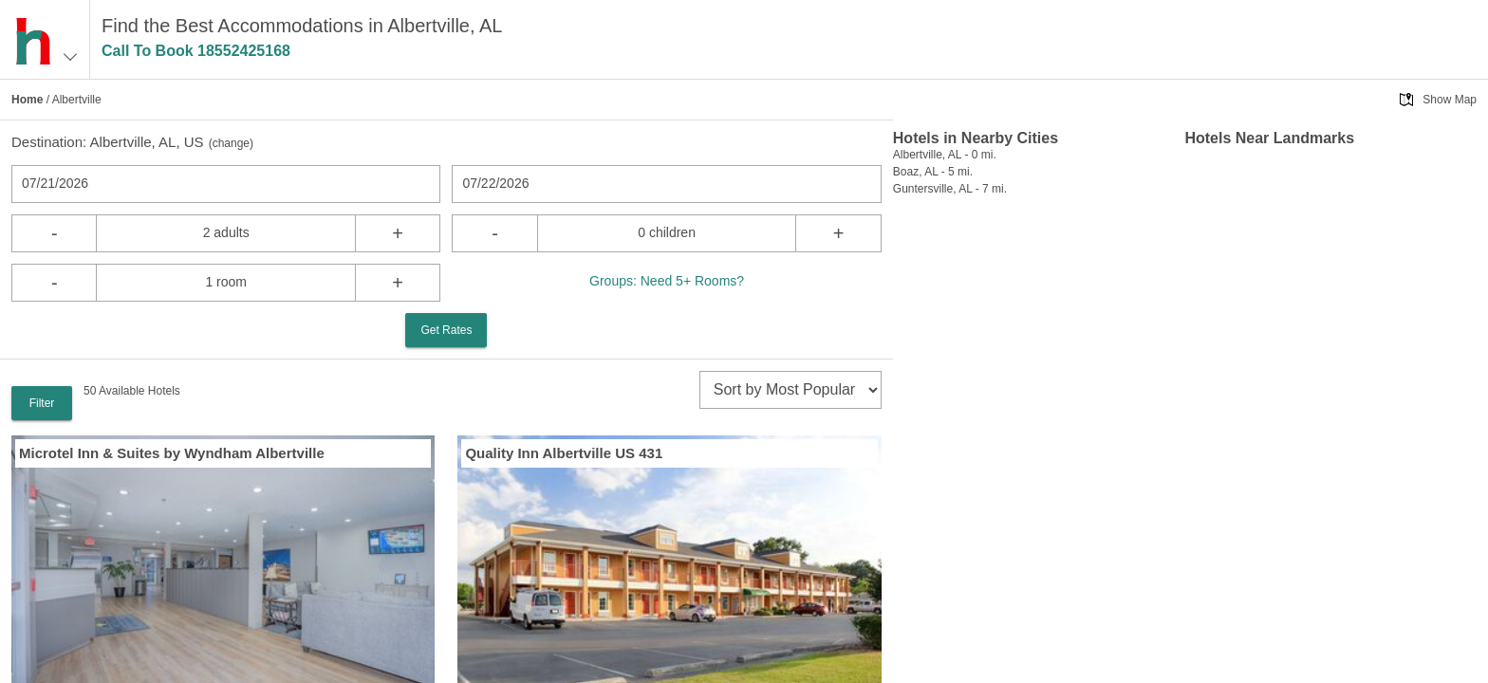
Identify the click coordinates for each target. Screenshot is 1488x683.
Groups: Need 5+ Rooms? (666, 280)
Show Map (1450, 99)
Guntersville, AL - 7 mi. (950, 188)
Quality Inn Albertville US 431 (563, 453)
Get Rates (446, 330)
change (231, 143)
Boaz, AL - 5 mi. (933, 171)
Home (27, 99)
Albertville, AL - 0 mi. (944, 154)
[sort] (790, 390)
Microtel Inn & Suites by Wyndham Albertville (172, 453)
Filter (42, 403)
